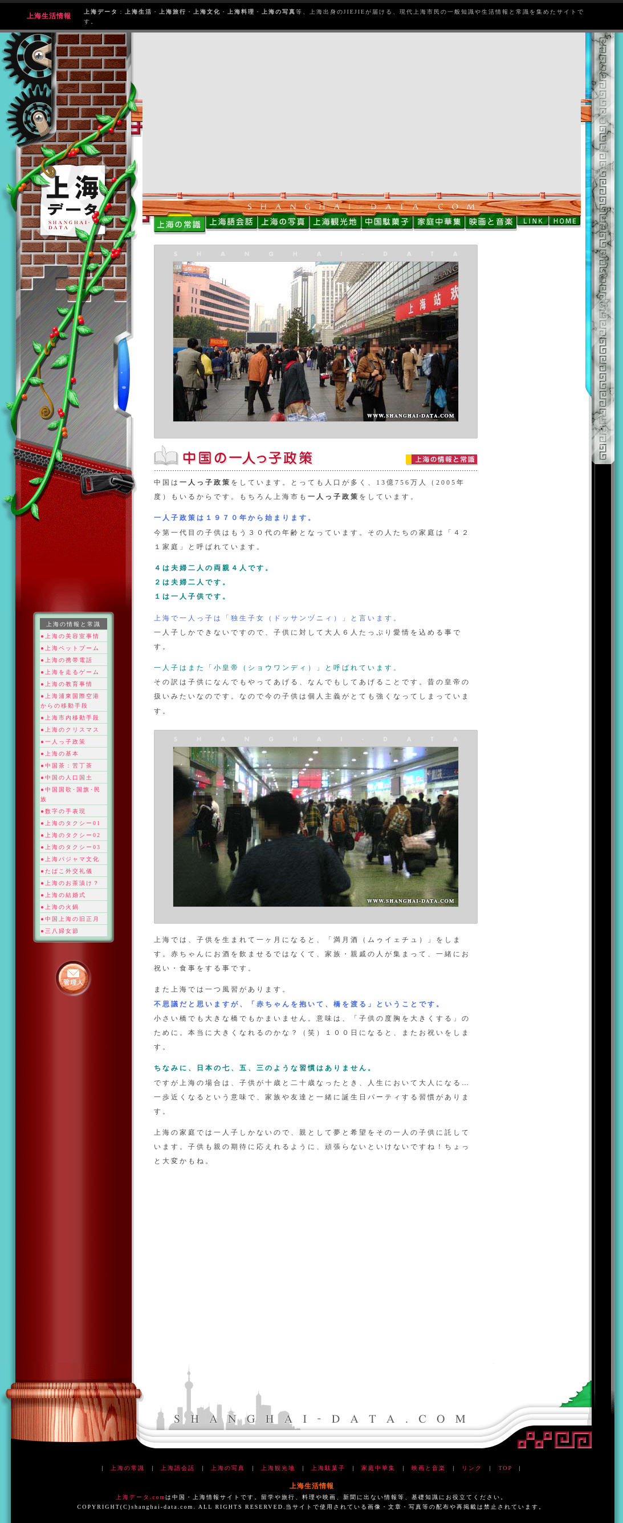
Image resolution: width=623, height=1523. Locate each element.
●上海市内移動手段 (70, 717)
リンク (472, 1468)
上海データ (133, 1497)
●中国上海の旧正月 (70, 919)
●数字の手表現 (63, 811)
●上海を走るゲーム (70, 672)
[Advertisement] (361, 112)
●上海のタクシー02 (70, 835)
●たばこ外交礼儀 (66, 871)
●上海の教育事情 (66, 684)
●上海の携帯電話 (66, 660)
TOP (505, 1468)
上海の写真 (228, 1468)
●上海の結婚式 (63, 895)
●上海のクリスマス (70, 729)
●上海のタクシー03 (70, 847)
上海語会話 (178, 1468)
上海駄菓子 (328, 1468)
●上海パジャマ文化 (70, 859)
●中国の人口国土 (66, 777)
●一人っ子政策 (63, 741)
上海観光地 (278, 1468)
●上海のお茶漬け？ (70, 883)
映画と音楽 (429, 1468)
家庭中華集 (378, 1468)
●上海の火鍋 (59, 907)
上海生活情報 (49, 16)
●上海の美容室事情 (70, 636)
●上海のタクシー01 (70, 823)
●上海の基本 (59, 753)
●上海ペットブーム (70, 648)
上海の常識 (128, 1468)
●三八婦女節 (59, 931)
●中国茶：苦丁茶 (66, 765)
